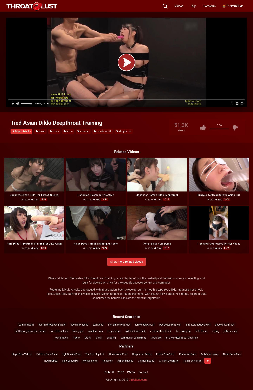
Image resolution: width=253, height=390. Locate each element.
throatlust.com (138, 379)
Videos (179, 6)
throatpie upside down (198, 324)
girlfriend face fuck (135, 331)
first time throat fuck (119, 324)
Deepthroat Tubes (141, 354)
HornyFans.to (90, 360)
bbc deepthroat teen (170, 324)
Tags (193, 6)
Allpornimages (125, 360)
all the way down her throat (31, 331)
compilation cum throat (133, 337)
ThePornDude (233, 6)
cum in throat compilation (52, 324)
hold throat (201, 331)
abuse (40, 131)
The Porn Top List (94, 354)
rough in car (114, 331)
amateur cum (95, 331)
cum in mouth (103, 131)
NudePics (107, 360)
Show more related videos (126, 261)
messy (76, 337)
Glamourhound (146, 360)
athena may (230, 331)
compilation (61, 337)
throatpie (156, 337)
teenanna (98, 324)
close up (83, 131)
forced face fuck (59, 331)
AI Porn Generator (169, 360)
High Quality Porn (71, 354)
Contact (143, 372)
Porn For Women (193, 360)
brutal (88, 337)
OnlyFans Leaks (209, 354)
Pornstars (209, 6)
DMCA (131, 372)
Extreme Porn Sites (46, 354)
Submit (109, 372)
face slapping (183, 331)
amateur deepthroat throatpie (182, 337)
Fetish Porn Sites (165, 354)
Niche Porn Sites (232, 354)
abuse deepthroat (224, 324)
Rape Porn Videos (22, 354)
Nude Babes (50, 360)
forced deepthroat (145, 324)
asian (54, 131)
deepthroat (123, 131)
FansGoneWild (70, 360)
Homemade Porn (118, 354)
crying (215, 331)
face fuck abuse (79, 324)
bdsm (68, 131)
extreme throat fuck (160, 331)
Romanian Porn (187, 354)
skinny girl (78, 331)
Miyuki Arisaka (21, 131)
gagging (111, 337)
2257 (120, 372)
